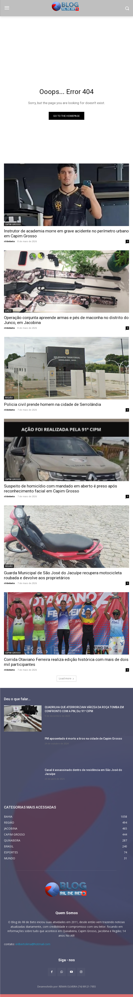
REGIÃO (9, 397)
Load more (66, 678)
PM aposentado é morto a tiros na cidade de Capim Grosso (83, 738)
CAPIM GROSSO (13, 224)
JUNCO (8, 310)
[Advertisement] (66, 46)
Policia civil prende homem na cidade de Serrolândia (52, 404)
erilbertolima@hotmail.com (33, 944)
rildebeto (9, 241)
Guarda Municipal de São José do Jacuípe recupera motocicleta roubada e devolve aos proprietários (63, 575)
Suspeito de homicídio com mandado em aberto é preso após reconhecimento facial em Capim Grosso (60, 488)
